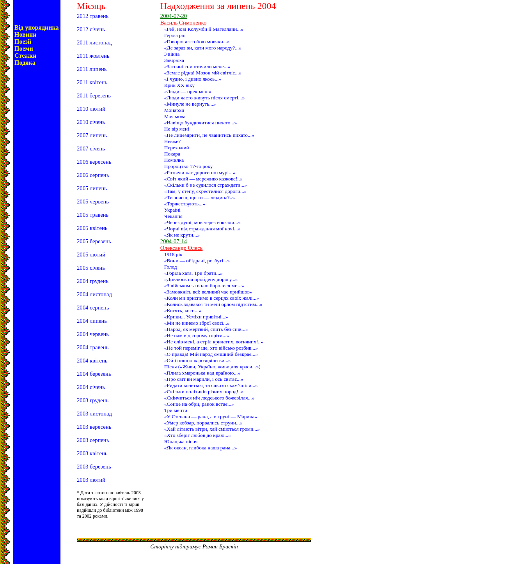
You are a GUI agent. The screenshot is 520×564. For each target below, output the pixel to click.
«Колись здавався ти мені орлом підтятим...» (213, 304)
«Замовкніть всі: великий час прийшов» (208, 292)
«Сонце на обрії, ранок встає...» (199, 404)
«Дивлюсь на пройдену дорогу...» (201, 279)
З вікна (172, 54)
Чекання (173, 216)
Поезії (23, 41)
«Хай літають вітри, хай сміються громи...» (212, 429)
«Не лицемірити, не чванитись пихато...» (209, 135)
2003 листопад (94, 413)
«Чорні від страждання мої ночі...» (202, 229)
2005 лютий (91, 254)
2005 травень (92, 215)
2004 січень (91, 387)
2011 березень (94, 95)
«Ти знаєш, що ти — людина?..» (199, 197)
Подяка (25, 62)
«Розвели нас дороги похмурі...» (199, 172)
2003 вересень (94, 427)
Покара (172, 154)
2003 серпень (93, 440)
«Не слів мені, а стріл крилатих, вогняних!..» (213, 342)
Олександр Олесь (181, 248)
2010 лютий (91, 109)
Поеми (24, 48)
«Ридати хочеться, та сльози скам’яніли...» (211, 385)
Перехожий (176, 147)
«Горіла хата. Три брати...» (193, 273)
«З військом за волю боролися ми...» (204, 285)
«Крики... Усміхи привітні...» (196, 317)
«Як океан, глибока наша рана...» (200, 448)
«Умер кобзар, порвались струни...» (203, 423)
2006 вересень (94, 162)
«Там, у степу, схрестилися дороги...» (205, 191)
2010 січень (91, 122)
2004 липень (92, 321)
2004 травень (92, 347)
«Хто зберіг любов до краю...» (197, 435)
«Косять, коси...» (182, 310)
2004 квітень (92, 360)
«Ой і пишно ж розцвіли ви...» (197, 360)
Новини (25, 34)
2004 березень (94, 374)
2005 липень (92, 188)
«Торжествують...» (184, 204)
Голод (170, 267)
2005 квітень (92, 228)
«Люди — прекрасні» (187, 91)
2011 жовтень (93, 56)
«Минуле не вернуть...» (190, 104)
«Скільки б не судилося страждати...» (205, 185)
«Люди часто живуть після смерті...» (204, 98)
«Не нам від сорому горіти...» (196, 335)
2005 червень (93, 201)
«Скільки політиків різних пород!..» (203, 391)
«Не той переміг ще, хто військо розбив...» (211, 348)
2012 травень (92, 16)
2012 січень (91, 29)
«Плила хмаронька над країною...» (202, 373)
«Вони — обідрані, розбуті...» (197, 260)
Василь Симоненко (183, 22)
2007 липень (92, 135)
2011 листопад (94, 42)
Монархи (174, 110)
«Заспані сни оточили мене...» (197, 66)
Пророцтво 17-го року (188, 166)
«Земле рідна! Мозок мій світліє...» (202, 73)
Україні (172, 210)
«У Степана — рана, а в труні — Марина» (210, 416)
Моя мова (175, 116)
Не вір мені (176, 129)
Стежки (25, 55)
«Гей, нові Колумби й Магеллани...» (203, 29)
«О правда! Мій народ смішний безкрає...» (211, 354)
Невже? (172, 141)
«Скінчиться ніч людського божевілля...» (209, 398)
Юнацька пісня (181, 441)
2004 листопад (94, 294)
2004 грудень (92, 281)
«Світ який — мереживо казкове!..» (203, 179)
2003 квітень (92, 453)
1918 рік (173, 254)
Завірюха (174, 60)
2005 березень (94, 241)
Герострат (175, 35)
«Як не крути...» (182, 235)
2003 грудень (92, 400)
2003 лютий (91, 480)
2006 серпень (93, 175)
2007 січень (91, 148)
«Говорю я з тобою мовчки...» (197, 41)
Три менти (175, 410)
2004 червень (93, 334)
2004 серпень (93, 307)
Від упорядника (36, 27)
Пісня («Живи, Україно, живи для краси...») (212, 367)
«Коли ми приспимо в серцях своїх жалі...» (211, 298)
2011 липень (91, 69)
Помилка (174, 160)
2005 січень (91, 268)
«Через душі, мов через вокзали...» (202, 222)
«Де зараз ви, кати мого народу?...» (202, 48)
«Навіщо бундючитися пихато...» (200, 123)
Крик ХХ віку (179, 85)
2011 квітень (92, 82)
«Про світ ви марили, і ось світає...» (203, 379)
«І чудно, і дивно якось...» (192, 79)
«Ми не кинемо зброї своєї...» (197, 323)
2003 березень (94, 466)
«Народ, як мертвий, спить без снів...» (206, 329)
